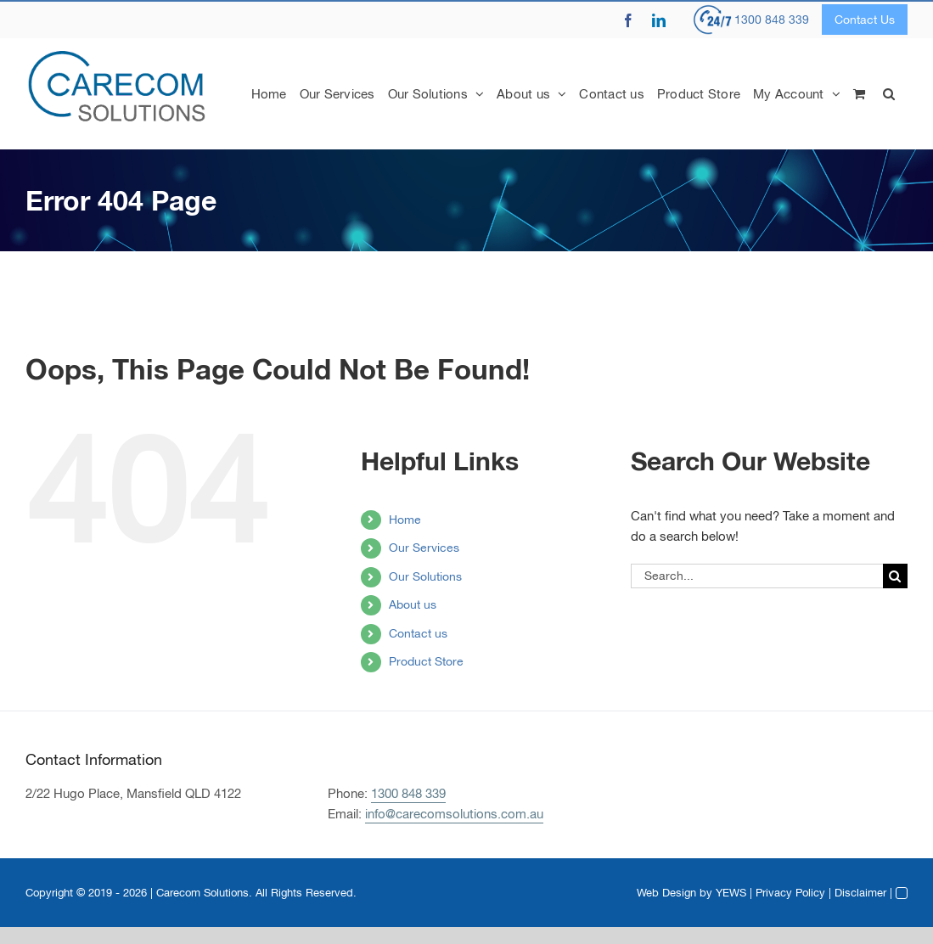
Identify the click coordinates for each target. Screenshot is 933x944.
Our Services (424, 547)
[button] (889, 93)
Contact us (418, 633)
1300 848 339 (771, 19)
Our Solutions (425, 576)
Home (405, 519)
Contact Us (865, 19)
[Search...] (757, 576)
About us (412, 604)
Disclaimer (860, 892)
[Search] (895, 576)
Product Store (426, 661)
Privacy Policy (790, 892)
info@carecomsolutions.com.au (454, 813)
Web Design (666, 892)
